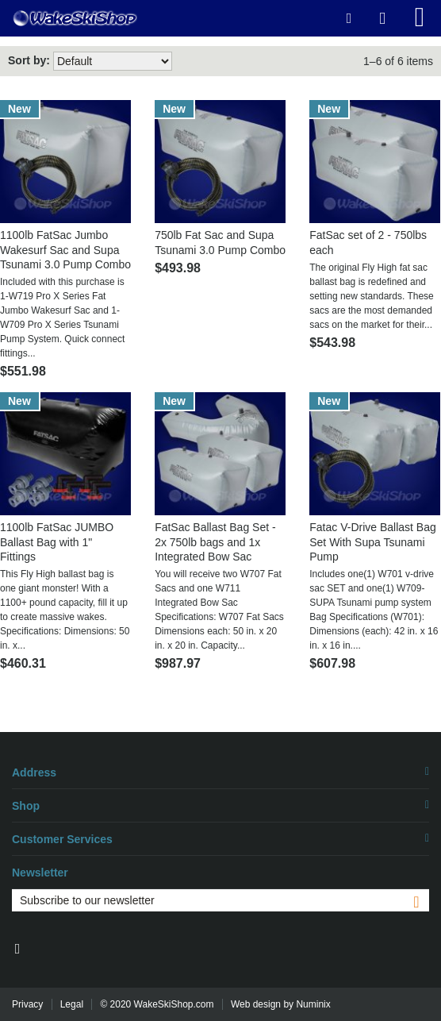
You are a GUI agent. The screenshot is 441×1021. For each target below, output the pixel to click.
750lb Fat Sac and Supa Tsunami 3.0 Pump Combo (220, 242)
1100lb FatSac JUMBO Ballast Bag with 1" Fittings (56, 541)
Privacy (27, 1004)
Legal (71, 1004)
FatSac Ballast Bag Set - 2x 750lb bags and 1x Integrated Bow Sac (215, 541)
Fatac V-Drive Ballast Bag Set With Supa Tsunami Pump (372, 541)
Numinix (313, 1004)
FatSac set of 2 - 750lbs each (368, 242)
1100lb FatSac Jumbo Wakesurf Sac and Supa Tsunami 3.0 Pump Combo (65, 249)
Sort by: (29, 60)
